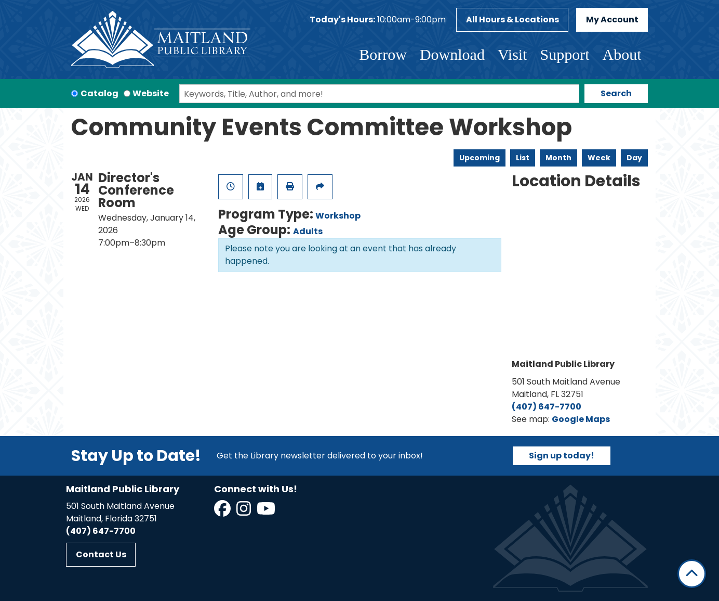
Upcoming (479, 157)
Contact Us (101, 554)
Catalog (99, 93)
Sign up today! (561, 456)
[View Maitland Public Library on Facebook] (223, 512)
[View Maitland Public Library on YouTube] (267, 512)
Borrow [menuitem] (383, 54)
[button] (377, 20)
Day (634, 157)
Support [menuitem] (564, 54)
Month (558, 157)
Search (616, 93)
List (522, 157)
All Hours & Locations (512, 19)
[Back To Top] (691, 573)
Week (599, 157)
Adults (308, 231)
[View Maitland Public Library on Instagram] (244, 512)
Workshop (338, 216)
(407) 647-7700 (546, 407)
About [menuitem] (622, 54)
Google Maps (581, 419)
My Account (612, 19)
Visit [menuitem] (512, 54)
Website (150, 93)
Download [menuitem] (452, 54)
